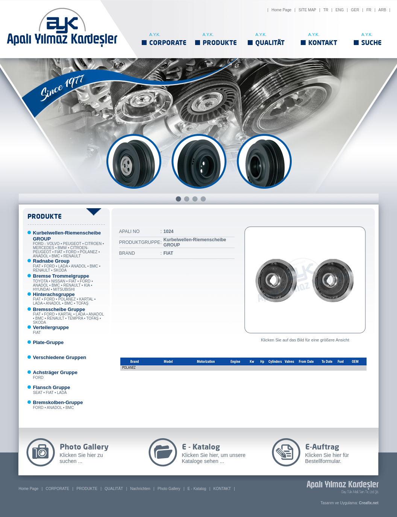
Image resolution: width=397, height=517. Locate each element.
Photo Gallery (169, 489)
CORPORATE (167, 42)
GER (355, 10)
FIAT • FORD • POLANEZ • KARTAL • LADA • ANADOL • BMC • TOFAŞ (64, 299)
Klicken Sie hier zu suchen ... (81, 458)
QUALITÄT (270, 42)
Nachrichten (140, 489)
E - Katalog (197, 489)
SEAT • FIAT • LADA (51, 390)
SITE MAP (307, 10)
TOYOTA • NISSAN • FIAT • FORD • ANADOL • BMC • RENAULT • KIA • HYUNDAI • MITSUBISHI (63, 283)
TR (325, 10)
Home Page (281, 10)
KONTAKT (322, 42)
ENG (340, 10)
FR (368, 10)
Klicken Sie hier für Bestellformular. (327, 458)
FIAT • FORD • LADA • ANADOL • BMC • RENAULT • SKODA (67, 265)
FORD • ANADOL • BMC (58, 405)
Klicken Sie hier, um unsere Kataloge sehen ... (214, 458)
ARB (382, 10)
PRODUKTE (220, 42)
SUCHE (371, 42)
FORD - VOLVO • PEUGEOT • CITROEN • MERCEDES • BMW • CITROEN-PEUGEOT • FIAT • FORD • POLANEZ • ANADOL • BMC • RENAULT (68, 244)
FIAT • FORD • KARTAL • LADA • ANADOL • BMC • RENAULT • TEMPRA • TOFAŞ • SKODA (68, 316)
